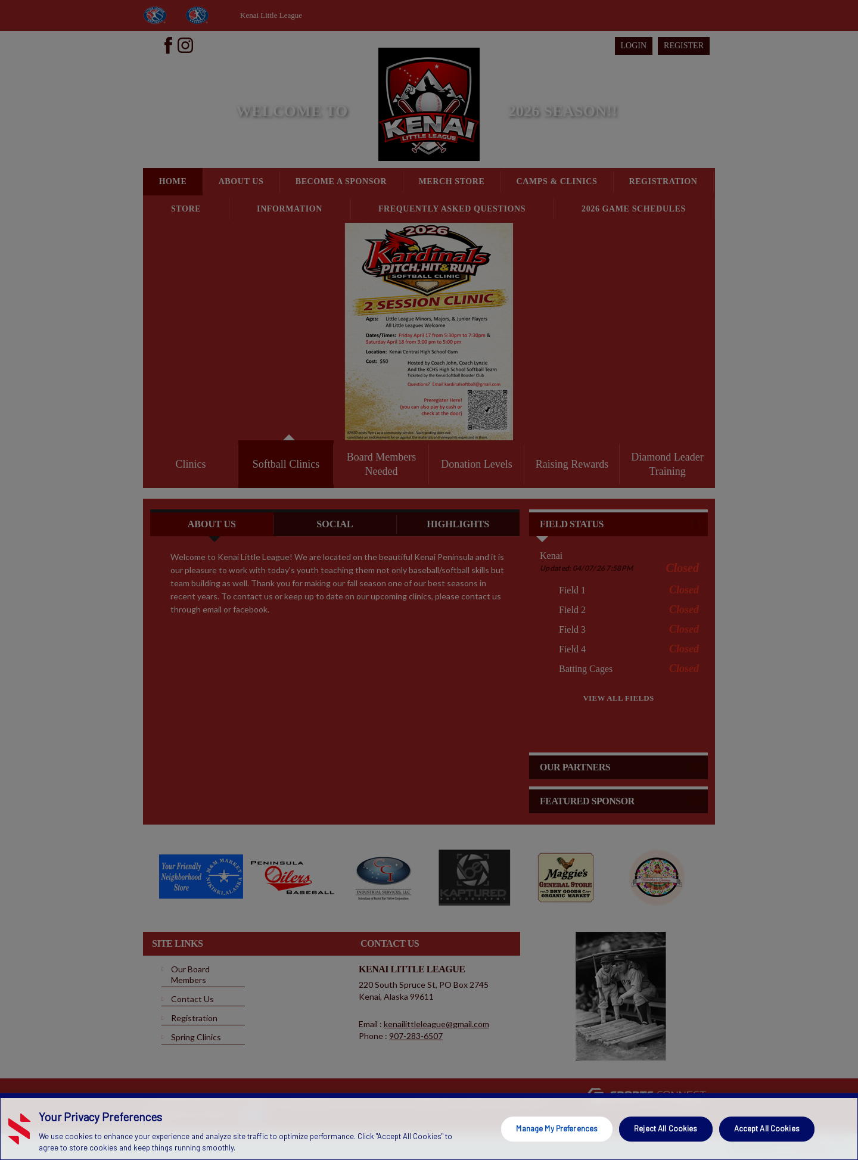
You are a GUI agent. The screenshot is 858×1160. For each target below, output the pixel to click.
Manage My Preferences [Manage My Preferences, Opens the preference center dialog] (557, 1128)
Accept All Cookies (767, 1128)
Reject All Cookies (665, 1128)
